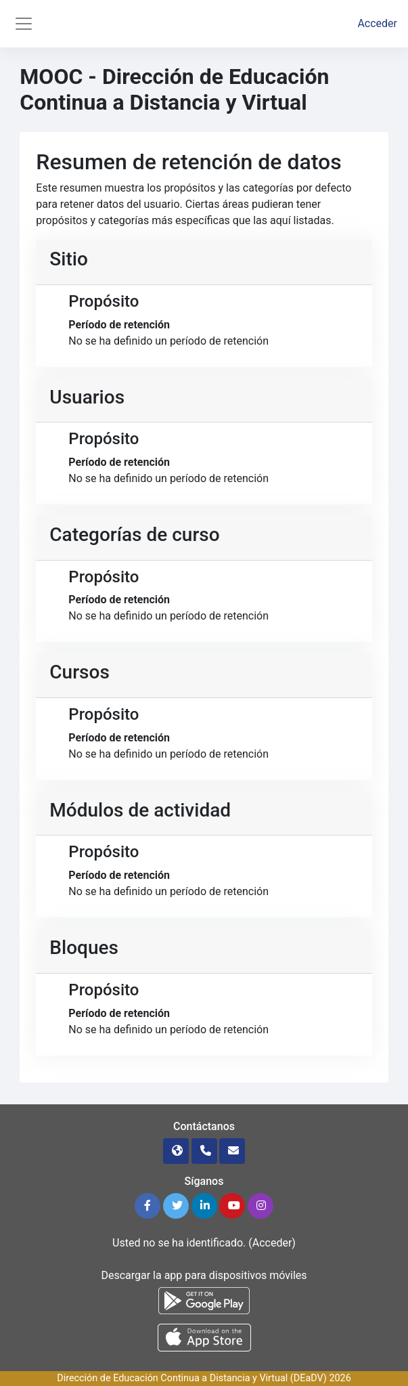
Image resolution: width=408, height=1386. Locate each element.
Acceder (377, 23)
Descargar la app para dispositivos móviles (204, 1275)
